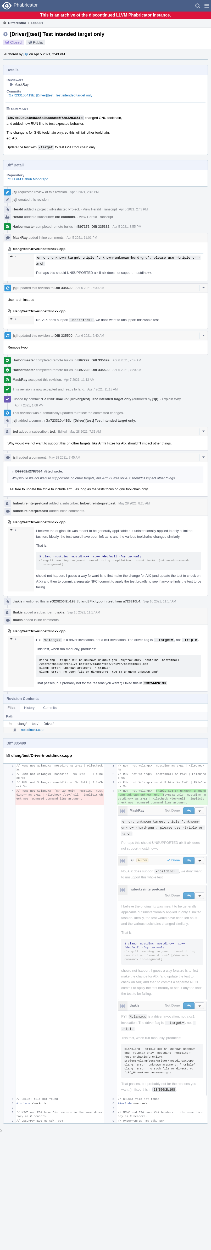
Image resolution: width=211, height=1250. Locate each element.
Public (38, 42)
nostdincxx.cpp (32, 730)
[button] (206, 6)
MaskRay (21, 84)
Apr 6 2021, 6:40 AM (89, 336)
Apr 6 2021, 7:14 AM (127, 360)
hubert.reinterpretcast (30, 503)
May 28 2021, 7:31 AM (85, 431)
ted (15, 431)
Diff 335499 (63, 288)
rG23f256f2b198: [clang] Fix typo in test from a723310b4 (95, 601)
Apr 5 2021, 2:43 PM (84, 192)
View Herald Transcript (100, 209)
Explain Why (171, 399)
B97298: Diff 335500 (93, 370)
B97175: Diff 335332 (93, 227)
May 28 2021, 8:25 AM (134, 503)
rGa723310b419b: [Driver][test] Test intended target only (50, 95)
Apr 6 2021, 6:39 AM (89, 288)
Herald (18, 209)
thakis (18, 601)
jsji (26, 54)
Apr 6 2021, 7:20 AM (127, 370)
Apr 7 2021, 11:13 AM (79, 380)
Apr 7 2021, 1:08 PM (29, 405)
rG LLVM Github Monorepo (28, 179)
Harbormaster (24, 227)
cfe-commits (65, 217)
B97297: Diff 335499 (93, 360)
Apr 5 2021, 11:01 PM (81, 238)
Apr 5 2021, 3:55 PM (127, 227)
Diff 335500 (63, 336)
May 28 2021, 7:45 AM (64, 457)
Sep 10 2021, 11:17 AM (159, 601)
